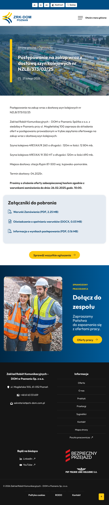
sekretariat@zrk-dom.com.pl (27, 403)
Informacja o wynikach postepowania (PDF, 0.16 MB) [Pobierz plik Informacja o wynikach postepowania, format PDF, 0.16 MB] (43, 231)
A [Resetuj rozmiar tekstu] (41, 5)
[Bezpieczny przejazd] (81, 461)
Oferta (81, 382)
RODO (58, 495)
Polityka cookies (36, 495)
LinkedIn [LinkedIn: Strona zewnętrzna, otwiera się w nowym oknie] (27, 458)
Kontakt (81, 421)
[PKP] (81, 472)
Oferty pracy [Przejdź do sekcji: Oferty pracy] (87, 340)
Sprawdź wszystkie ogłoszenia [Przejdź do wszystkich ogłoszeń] (54, 255)
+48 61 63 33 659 (27, 395)
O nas (81, 390)
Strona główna (27, 47)
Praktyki (81, 398)
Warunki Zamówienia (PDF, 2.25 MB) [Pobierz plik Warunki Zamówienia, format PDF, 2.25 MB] (33, 212)
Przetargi (81, 406)
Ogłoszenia (46, 47)
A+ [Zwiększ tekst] (47, 5)
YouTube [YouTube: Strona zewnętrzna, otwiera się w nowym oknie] (27, 464)
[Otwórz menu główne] (92, 17)
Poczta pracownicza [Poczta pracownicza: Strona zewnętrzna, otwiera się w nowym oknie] (81, 437)
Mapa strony (81, 429)
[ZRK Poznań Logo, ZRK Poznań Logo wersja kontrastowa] (16, 17)
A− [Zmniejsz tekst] (35, 5)
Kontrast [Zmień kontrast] (57, 5)
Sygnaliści (81, 414)
